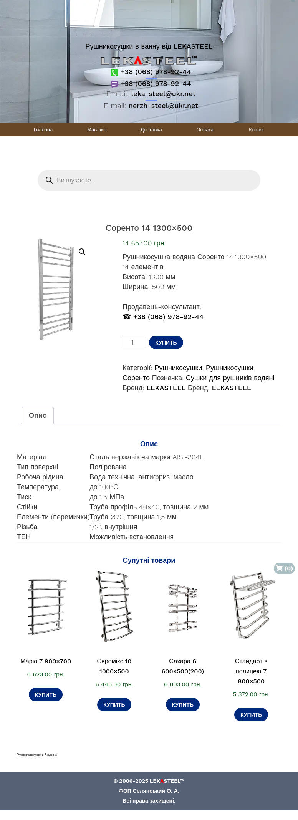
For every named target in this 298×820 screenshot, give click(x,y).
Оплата (205, 130)
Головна (43, 130)
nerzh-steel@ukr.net (163, 105)
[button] (82, 252)
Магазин (96, 130)
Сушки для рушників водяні (230, 378)
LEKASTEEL (165, 388)
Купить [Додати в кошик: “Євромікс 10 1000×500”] (114, 705)
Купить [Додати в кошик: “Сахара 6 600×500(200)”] (183, 705)
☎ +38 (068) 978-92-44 (163, 317)
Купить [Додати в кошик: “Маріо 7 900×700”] (45, 695)
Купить (166, 343)
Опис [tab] (37, 415)
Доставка (151, 130)
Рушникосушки (178, 368)
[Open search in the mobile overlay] (149, 180)
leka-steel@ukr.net (163, 93)
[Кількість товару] (135, 342)
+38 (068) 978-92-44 (151, 72)
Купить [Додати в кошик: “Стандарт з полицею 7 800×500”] (251, 715)
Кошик (256, 130)
